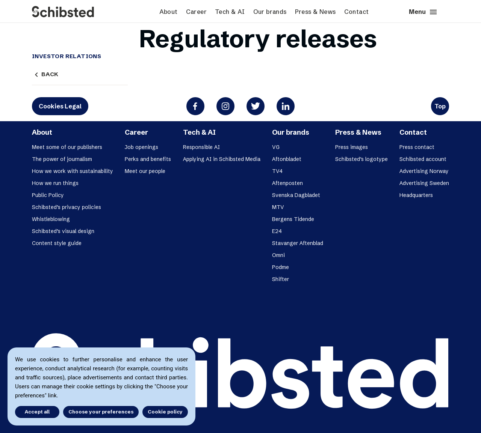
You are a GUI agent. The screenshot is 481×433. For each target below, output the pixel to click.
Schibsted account (422, 159)
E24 (277, 231)
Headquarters (416, 195)
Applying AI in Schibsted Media (221, 159)
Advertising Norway (424, 171)
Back (45, 74)
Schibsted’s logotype (361, 159)
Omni (278, 255)
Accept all (36, 412)
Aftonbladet (286, 159)
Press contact (416, 147)
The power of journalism (62, 159)
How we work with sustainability (72, 171)
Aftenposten (287, 183)
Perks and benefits (148, 159)
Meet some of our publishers (67, 147)
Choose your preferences (100, 412)
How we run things (55, 183)
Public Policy (48, 195)
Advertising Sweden (424, 183)
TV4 (277, 171)
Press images (351, 147)
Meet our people (145, 171)
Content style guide (57, 243)
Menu (423, 12)
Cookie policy (165, 412)
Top (440, 106)
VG (276, 147)
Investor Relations (66, 56)
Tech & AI (230, 11)
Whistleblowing (51, 219)
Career (196, 11)
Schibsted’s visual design (63, 231)
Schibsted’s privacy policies (66, 207)
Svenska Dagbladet (296, 195)
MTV (278, 207)
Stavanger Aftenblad (297, 243)
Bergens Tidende (293, 219)
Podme (280, 267)
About (168, 11)
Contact (356, 11)
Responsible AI (201, 147)
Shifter (280, 279)
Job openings (141, 147)
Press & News (315, 11)
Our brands (270, 11)
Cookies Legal (60, 106)
